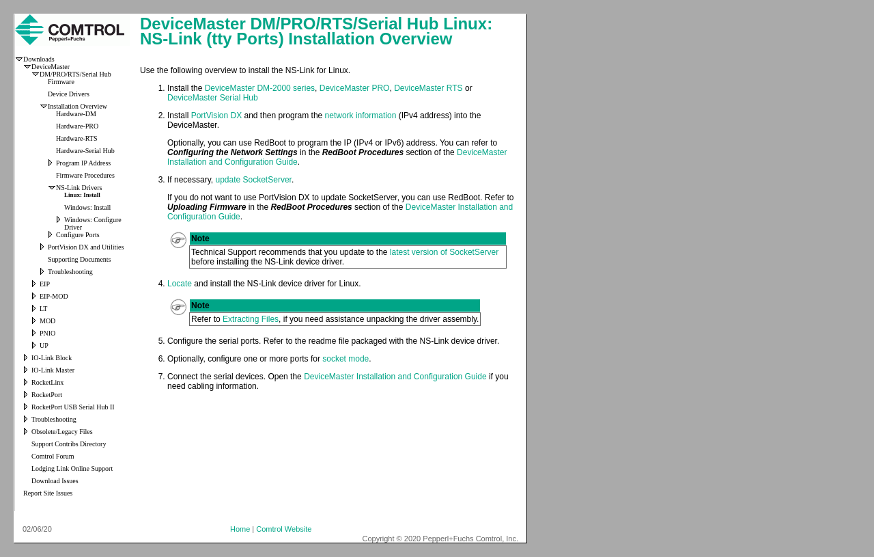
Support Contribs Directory (68, 444)
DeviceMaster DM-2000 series (260, 88)
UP (44, 345)
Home (240, 529)
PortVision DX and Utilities (86, 247)
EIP (45, 284)
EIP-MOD (54, 296)
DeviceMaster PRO (355, 88)
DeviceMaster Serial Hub (212, 98)
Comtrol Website (283, 529)
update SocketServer (253, 180)
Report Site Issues (47, 493)
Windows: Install (87, 207)
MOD (47, 321)
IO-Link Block (51, 358)
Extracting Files (251, 319)
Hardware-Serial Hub (85, 150)
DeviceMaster (50, 66)
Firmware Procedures (85, 175)
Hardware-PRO (77, 126)
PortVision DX (216, 115)
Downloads (39, 59)
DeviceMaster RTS (428, 88)
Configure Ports (78, 235)
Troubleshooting (70, 271)
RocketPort (46, 394)
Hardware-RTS (77, 138)
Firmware (61, 81)
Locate (179, 283)
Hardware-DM (76, 114)
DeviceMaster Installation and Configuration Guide (395, 376)
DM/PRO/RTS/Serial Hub (75, 74)
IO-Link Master (52, 370)
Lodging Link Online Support (72, 468)
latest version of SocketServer (444, 252)
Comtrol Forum (52, 456)
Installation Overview (77, 106)
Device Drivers (68, 94)
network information (361, 115)
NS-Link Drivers (79, 187)
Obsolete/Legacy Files (62, 431)
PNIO (47, 333)
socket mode (345, 359)
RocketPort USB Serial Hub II (73, 407)
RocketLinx (47, 382)
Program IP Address (83, 163)
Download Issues (55, 481)
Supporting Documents (79, 259)
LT (43, 308)
